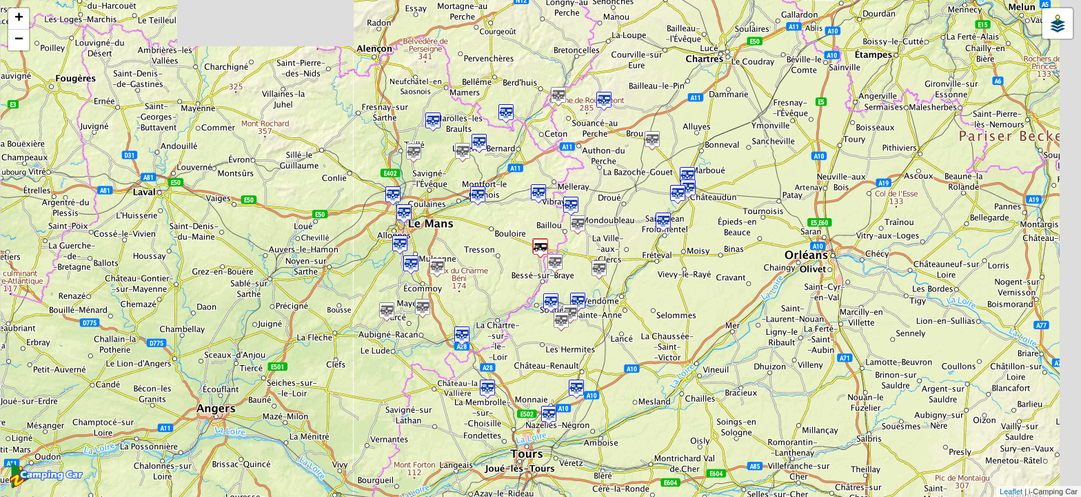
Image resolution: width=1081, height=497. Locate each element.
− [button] (18, 40)
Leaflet (1011, 491)
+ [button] (18, 18)
